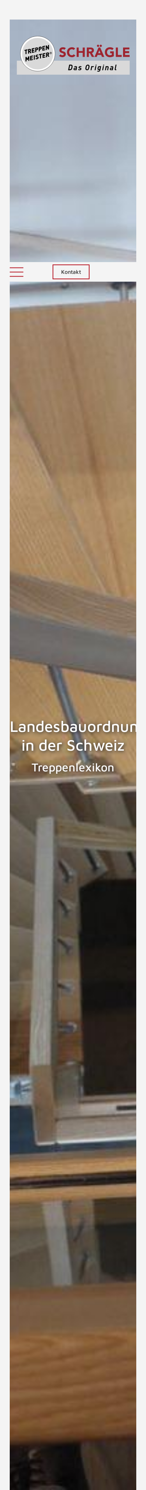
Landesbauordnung (34, 1251)
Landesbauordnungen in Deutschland (112, 1255)
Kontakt (71, 9)
